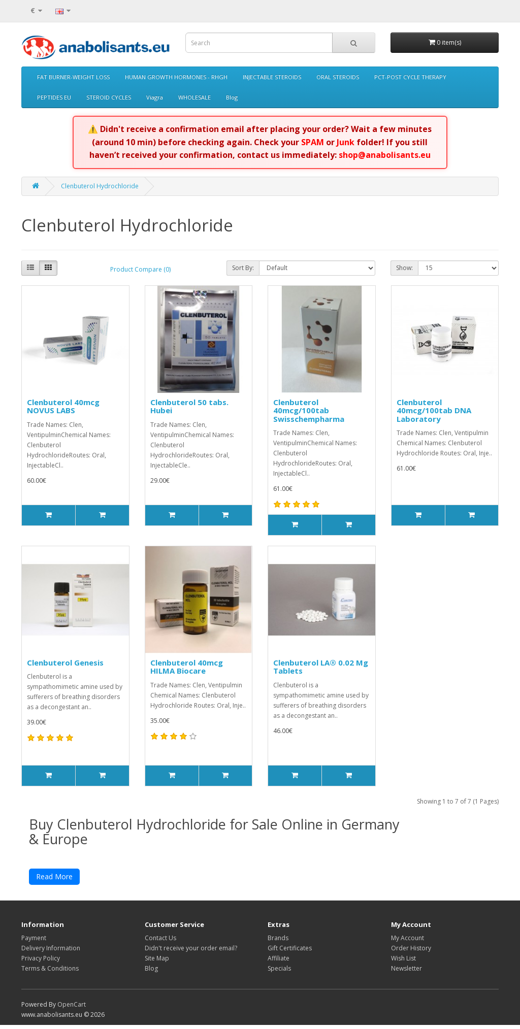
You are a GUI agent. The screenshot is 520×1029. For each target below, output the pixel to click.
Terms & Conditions (50, 972)
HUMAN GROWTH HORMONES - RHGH (176, 77)
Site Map (157, 962)
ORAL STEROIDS (337, 77)
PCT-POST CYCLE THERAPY (410, 77)
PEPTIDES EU (54, 97)
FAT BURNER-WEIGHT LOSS (73, 77)
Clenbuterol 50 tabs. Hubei (189, 406)
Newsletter (406, 972)
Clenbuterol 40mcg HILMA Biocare (186, 666)
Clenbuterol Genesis (65, 662)
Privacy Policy (40, 962)
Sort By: (243, 267)
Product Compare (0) (140, 269)
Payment (33, 942)
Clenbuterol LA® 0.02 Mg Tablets (320, 666)
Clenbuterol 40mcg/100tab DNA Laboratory (434, 410)
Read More (54, 880)
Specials (279, 972)
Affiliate (278, 962)
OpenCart (71, 1008)
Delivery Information (50, 952)
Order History (411, 952)
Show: (404, 267)
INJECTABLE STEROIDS (272, 77)
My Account (407, 942)
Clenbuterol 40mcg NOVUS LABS (63, 406)
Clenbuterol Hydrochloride (100, 186)
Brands (278, 942)
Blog (232, 97)
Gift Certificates (290, 952)
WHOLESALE (194, 97)
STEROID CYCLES (108, 97)
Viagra (154, 97)
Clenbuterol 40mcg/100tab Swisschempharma (308, 410)
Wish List (403, 962)
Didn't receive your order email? (191, 952)
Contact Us (160, 942)
